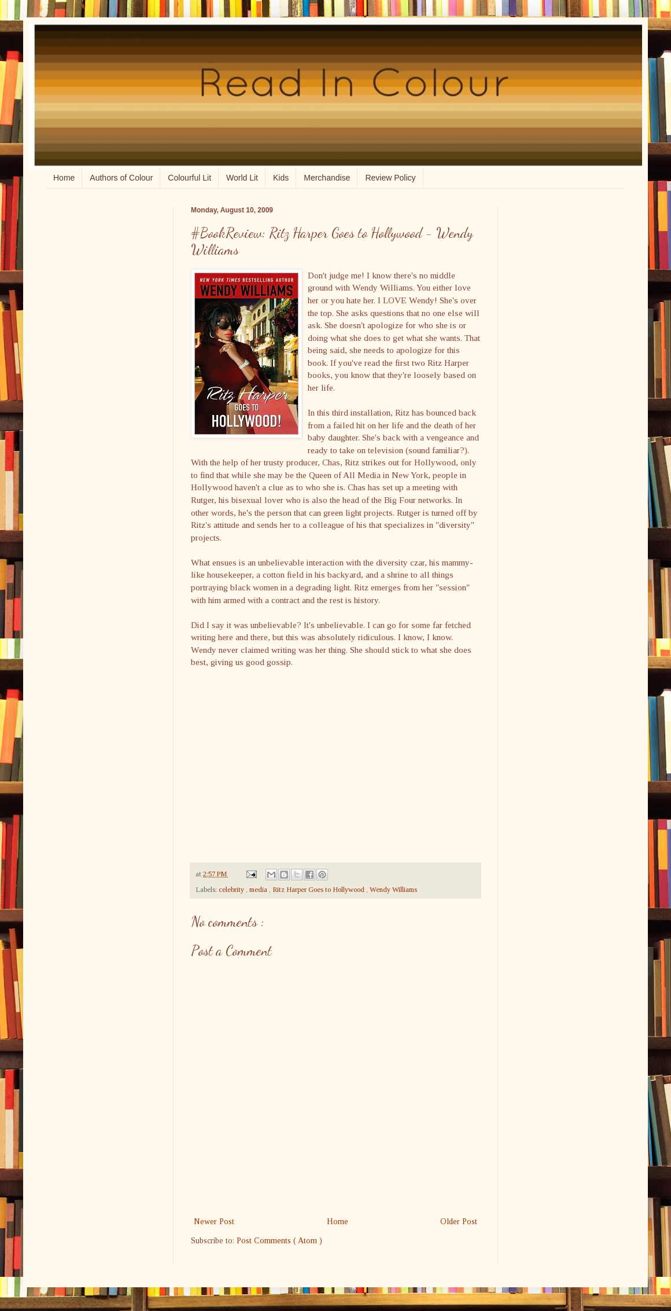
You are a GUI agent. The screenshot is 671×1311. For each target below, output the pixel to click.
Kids (281, 177)
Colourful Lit (189, 177)
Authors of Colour (121, 177)
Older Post (458, 1221)
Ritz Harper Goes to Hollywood (319, 890)
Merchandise (327, 177)
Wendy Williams (393, 890)
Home (64, 177)
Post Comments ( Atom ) (279, 1240)
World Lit (242, 177)
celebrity (232, 890)
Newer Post (214, 1221)
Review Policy (390, 177)
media (259, 890)
